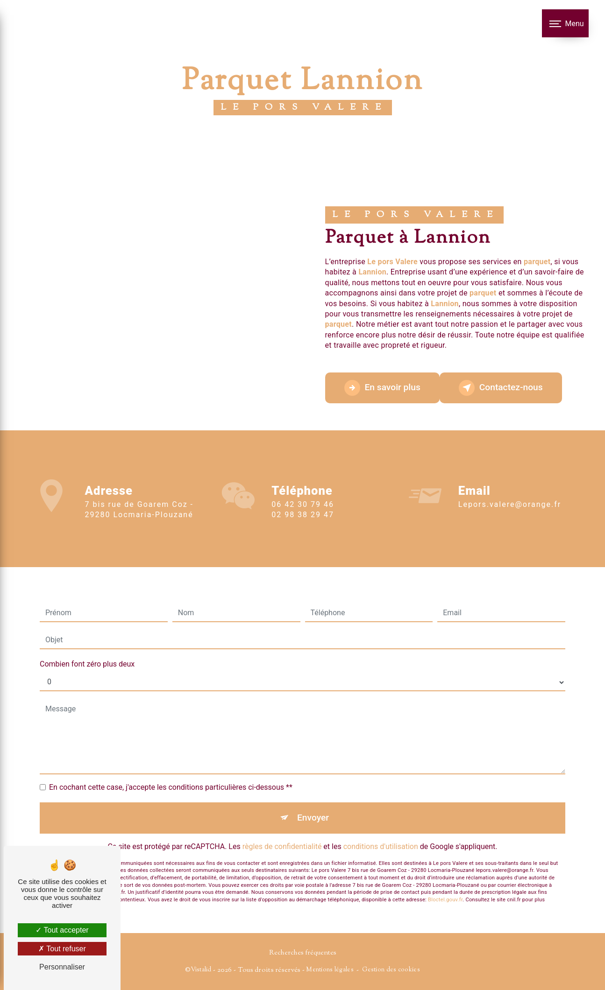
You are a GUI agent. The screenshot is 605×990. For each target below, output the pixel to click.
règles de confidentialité (282, 835)
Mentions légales (330, 970)
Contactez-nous (501, 388)
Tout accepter (62, 930)
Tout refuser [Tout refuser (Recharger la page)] (62, 949)
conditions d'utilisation (380, 835)
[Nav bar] (565, 23)
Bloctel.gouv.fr (445, 889)
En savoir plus (382, 388)
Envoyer (313, 806)
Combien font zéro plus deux (87, 652)
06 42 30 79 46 (302, 515)
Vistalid (201, 970)
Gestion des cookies (391, 970)
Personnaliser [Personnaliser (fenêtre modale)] (62, 967)
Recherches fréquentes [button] (302, 953)
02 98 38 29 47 (302, 525)
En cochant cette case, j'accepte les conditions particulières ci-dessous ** (170, 776)
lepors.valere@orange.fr (509, 493)
